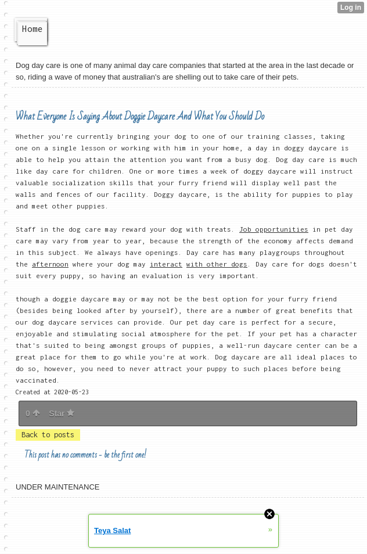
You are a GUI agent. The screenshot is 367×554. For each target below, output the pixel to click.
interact (166, 264)
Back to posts (47, 434)
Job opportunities (273, 229)
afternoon (50, 264)
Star (61, 413)
